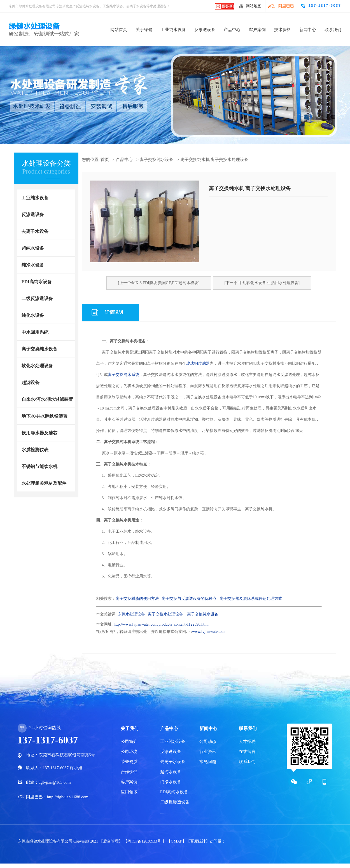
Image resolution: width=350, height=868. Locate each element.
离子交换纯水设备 (39, 349)
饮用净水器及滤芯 (39, 433)
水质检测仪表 (35, 449)
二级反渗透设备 (37, 298)
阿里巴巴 (286, 6)
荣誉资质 (129, 761)
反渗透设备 (204, 29)
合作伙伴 (129, 771)
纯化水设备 (33, 315)
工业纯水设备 (173, 29)
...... (163, 812)
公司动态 (207, 741)
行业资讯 (207, 751)
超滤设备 (30, 382)
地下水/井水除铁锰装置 (44, 416)
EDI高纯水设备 (37, 281)
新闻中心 (307, 29)
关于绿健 (144, 29)
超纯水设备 (33, 248)
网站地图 (254, 6)
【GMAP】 (176, 841)
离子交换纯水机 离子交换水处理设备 (214, 159)
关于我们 (130, 728)
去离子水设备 (35, 231)
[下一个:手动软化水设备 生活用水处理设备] (262, 283)
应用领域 (129, 792)
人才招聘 (247, 741)
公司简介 (129, 741)
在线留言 (247, 751)
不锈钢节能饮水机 (39, 466)
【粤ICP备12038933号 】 (145, 841)
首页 (105, 159)
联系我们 (333, 29)
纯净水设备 (33, 265)
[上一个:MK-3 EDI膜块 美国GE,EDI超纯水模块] (158, 283)
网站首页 (118, 29)
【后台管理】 (111, 841)
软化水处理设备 (37, 365)
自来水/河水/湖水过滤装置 (47, 399)
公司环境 (129, 751)
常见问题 (207, 761)
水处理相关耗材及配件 (44, 483)
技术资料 (282, 29)
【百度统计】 (198, 841)
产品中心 (232, 29)
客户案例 (257, 29)
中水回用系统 (35, 332)
